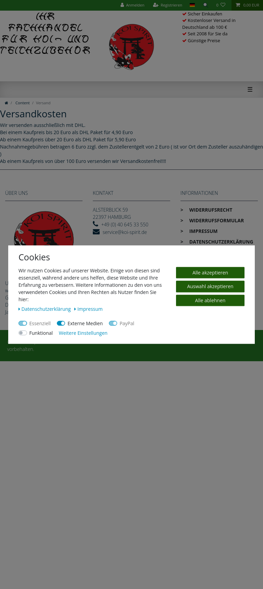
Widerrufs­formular (216, 220)
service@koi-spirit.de (125, 232)
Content (22, 102)
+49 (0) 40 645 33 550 (125, 224)
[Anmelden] (132, 5)
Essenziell (40, 323)
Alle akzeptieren (210, 272)
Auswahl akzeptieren (210, 286)
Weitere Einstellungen (83, 333)
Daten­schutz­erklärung (220, 241)
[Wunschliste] (221, 5)
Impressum (203, 231)
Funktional (41, 333)
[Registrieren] (167, 5)
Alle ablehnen (210, 300)
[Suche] (205, 5)
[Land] (192, 5)
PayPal (127, 323)
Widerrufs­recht (210, 210)
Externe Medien (85, 323)
